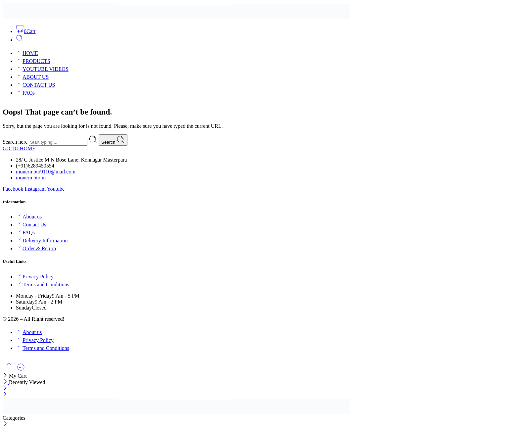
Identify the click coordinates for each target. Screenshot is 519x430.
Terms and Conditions (42, 284)
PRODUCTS (33, 61)
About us (29, 216)
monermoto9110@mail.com (45, 171)
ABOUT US (32, 77)
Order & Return (36, 248)
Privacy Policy (35, 276)
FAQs (25, 93)
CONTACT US (35, 85)
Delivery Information (42, 240)
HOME (27, 53)
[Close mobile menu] (5, 395)
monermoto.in (31, 177)
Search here (16, 142)
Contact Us (31, 224)
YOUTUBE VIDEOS (42, 69)
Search (113, 140)
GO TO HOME (19, 148)
